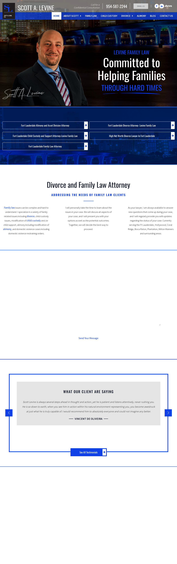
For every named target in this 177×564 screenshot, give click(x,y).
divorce (31, 220)
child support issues (83, 507)
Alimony (141, 15)
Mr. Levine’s (71, 486)
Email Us (141, 6)
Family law (9, 211)
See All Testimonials (94, 455)
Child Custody (109, 15)
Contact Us (166, 15)
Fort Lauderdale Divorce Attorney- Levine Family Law (140, 126)
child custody (34, 224)
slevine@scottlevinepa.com (92, 557)
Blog (153, 15)
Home (56, 15)
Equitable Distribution (142, 523)
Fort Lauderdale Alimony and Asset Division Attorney (53, 126)
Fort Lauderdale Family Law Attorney (57, 149)
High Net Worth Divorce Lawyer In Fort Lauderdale (140, 137)
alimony (7, 232)
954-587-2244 (115, 6)
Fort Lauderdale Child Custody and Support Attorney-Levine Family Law (48, 137)
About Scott (72, 15)
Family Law (91, 15)
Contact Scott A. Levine (148, 552)
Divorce (127, 15)
